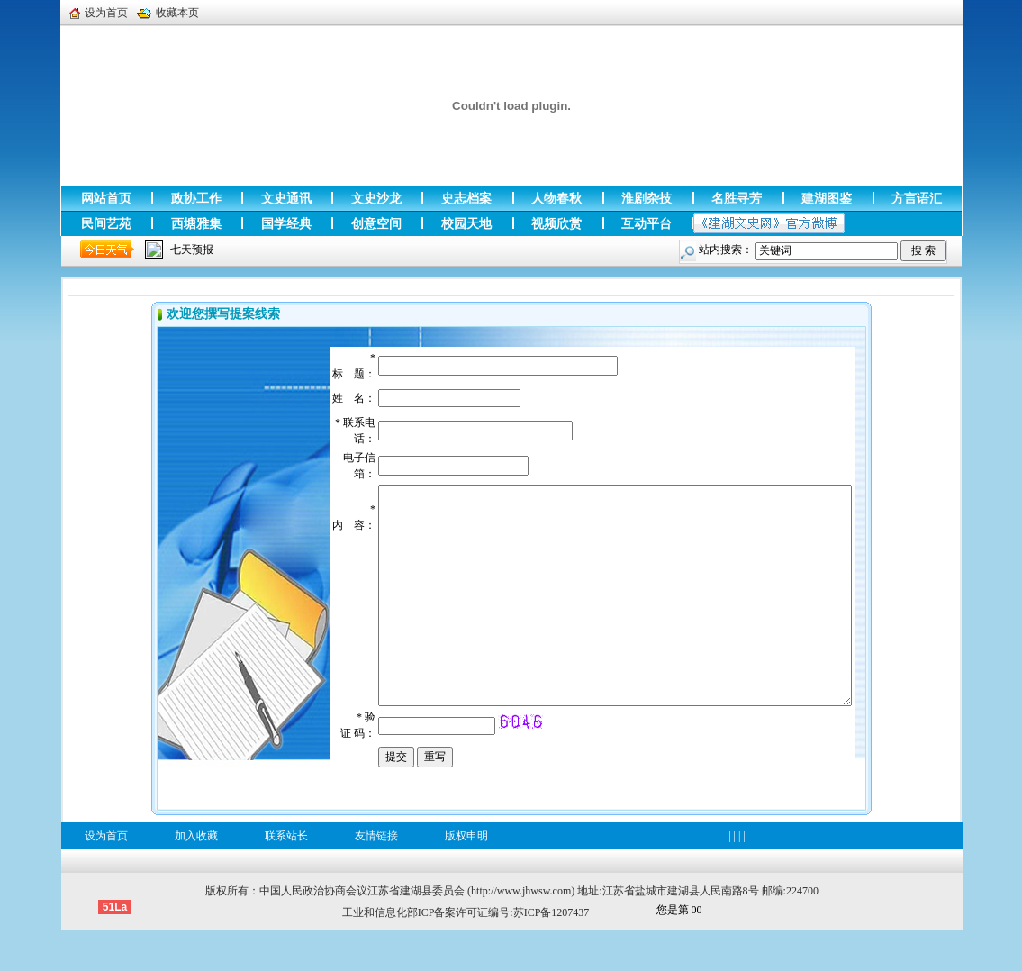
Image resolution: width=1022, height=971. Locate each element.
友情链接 (376, 876)
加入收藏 (196, 876)
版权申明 (466, 876)
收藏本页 (168, 12)
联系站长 (286, 876)
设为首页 (98, 12)
